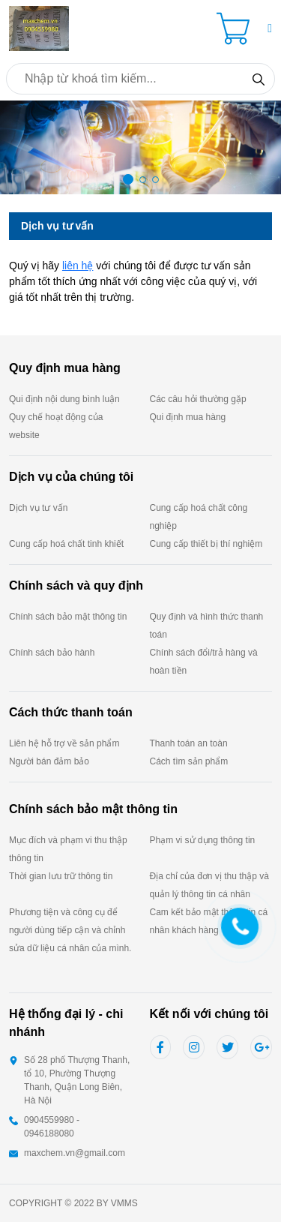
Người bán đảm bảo (49, 761)
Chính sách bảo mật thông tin (68, 616)
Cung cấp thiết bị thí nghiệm (206, 544)
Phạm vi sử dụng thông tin (203, 840)
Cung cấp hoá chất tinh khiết (66, 544)
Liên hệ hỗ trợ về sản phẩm (64, 743)
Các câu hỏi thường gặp (198, 399)
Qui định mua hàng (188, 417)
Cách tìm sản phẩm (189, 761)
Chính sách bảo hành (51, 652)
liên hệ (77, 266)
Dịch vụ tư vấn (38, 508)
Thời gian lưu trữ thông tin (60, 876)
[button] (270, 29)
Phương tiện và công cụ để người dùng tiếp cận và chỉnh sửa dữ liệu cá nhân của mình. (70, 930)
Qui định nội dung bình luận (64, 399)
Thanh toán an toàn (189, 743)
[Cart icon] (236, 28)
